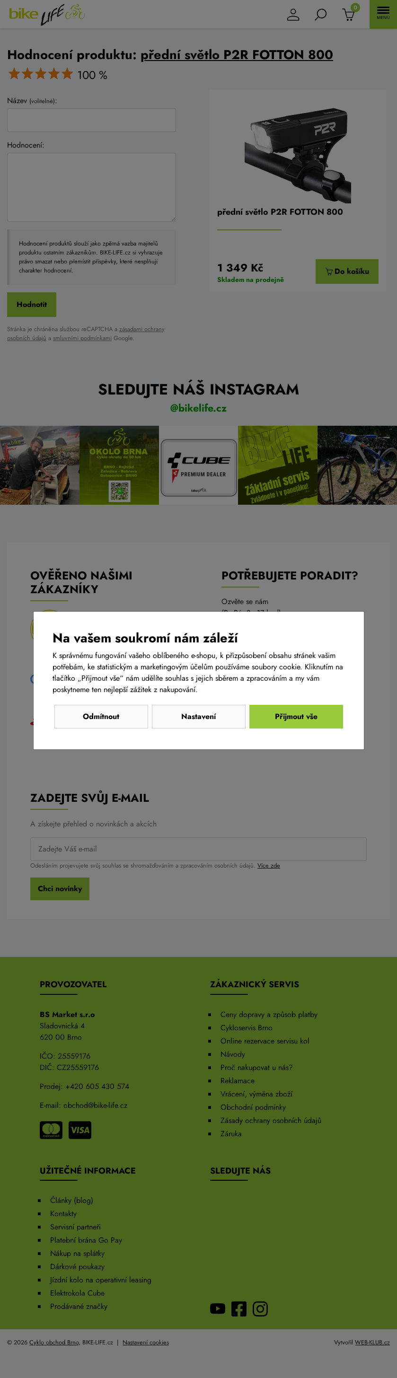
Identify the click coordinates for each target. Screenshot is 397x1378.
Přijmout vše (296, 716)
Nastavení (198, 716)
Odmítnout (101, 716)
